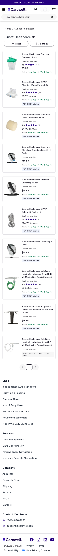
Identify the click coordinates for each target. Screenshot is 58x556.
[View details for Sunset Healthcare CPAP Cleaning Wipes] (29, 93)
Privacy (30, 545)
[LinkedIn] (45, 539)
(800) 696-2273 (14, 520)
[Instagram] (38, 539)
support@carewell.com (17, 525)
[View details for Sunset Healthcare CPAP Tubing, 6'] (29, 220)
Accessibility (11, 550)
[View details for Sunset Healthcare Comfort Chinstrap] (29, 158)
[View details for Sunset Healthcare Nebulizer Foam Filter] (29, 125)
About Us (7, 473)
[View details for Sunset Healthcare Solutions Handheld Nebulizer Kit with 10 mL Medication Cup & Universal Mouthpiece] (29, 283)
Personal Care (10, 399)
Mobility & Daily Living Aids (17, 423)
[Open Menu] (4, 9)
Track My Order (11, 480)
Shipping (7, 486)
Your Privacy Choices (35, 550)
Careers (7, 504)
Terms (40, 545)
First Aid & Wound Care (15, 411)
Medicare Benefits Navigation (19, 458)
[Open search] (29, 17)
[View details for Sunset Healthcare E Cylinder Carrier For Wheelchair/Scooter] (29, 317)
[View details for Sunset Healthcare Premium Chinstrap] (29, 189)
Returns (6, 492)
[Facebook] (31, 539)
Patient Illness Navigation (17, 451)
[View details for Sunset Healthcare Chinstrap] (29, 251)
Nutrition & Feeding (13, 392)
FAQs (5, 498)
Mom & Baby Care (12, 405)
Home (8, 29)
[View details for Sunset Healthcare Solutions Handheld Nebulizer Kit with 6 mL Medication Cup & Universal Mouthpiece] (29, 347)
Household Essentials (14, 417)
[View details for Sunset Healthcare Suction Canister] (29, 63)
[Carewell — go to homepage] (17, 9)
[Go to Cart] (53, 9)
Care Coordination (13, 445)
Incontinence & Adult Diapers (19, 386)
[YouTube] (52, 539)
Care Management (13, 439)
